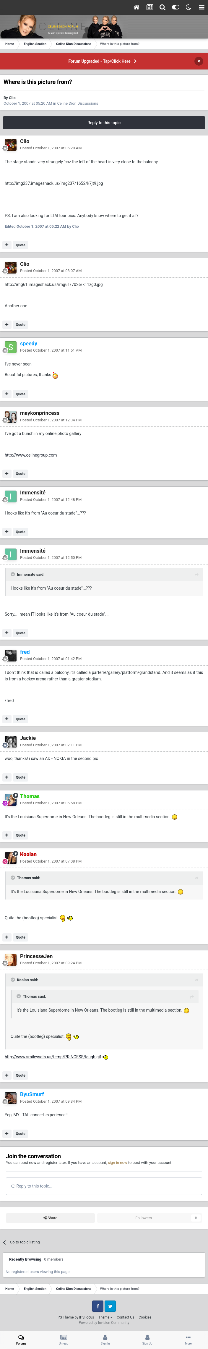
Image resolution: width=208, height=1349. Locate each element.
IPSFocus (86, 1317)
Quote (20, 245)
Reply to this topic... (31, 1186)
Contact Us (125, 1317)
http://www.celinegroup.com (31, 455)
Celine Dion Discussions (77, 103)
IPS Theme (65, 1317)
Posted (51, 148)
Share (50, 1218)
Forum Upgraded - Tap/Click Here (100, 61)
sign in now (117, 1162)
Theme (105, 1317)
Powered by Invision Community (104, 1323)
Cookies (145, 1317)
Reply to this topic (104, 122)
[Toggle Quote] (13, 574)
